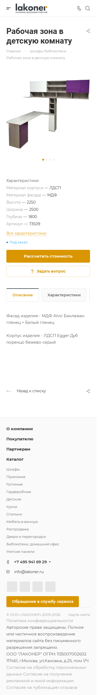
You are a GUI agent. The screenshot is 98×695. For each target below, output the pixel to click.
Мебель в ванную (22, 521)
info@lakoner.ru (29, 571)
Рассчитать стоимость (48, 256)
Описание (22, 295)
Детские (13, 499)
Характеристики (64, 295)
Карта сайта (79, 614)
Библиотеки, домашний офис (32, 544)
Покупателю (19, 438)
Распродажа (17, 529)
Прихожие (15, 477)
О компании (19, 428)
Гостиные (14, 484)
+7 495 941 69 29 (30, 561)
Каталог (15, 459)
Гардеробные (18, 492)
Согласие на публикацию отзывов (41, 687)
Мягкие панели (20, 551)
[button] (43, 160)
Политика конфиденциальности (39, 620)
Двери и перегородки (26, 536)
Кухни (11, 506)
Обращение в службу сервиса (42, 601)
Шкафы (13, 469)
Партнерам (18, 449)
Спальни (14, 514)
